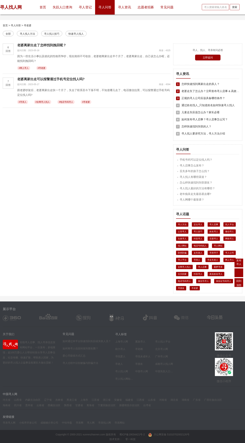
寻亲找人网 (104, 422)
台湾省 (147, 405)
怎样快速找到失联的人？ (193, 126)
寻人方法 (182, 224)
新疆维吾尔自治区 (129, 405)
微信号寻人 (203, 281)
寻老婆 (27, 25)
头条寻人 (182, 238)
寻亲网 (79, 422)
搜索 (234, 7)
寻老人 (119, 363)
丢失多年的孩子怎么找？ (195, 171)
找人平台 (229, 224)
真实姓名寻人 (215, 274)
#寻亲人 (22, 102)
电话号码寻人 (184, 281)
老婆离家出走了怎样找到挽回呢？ (41, 45)
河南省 (163, 399)
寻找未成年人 (142, 356)
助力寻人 (120, 349)
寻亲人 (197, 260)
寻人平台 (182, 260)
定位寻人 (198, 224)
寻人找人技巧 (51, 33)
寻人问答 (104, 7)
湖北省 (174, 399)
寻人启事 (213, 224)
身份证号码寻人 (223, 281)
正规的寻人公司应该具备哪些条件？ (200, 98)
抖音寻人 (198, 238)
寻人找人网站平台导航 (124, 378)
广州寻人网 (161, 356)
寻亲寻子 (213, 253)
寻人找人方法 (27, 33)
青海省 (90, 405)
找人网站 (182, 245)
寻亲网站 (120, 422)
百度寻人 (213, 238)
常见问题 (166, 7)
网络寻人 (229, 238)
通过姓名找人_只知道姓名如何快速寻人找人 (205, 105)
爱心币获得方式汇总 (74, 355)
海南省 (6, 405)
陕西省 (68, 405)
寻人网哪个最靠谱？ (192, 199)
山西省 (18, 399)
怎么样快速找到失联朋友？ (196, 182)
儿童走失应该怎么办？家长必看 (198, 112)
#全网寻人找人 (43, 102)
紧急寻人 (140, 341)
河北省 (6, 399)
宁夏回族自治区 (107, 405)
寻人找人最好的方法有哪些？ (197, 188)
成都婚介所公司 (49, 422)
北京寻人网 (161, 349)
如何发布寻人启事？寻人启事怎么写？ (202, 119)
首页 (44, 6)
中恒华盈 (67, 422)
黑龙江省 (72, 399)
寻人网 (91, 422)
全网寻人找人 (184, 267)
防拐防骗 (182, 253)
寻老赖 (139, 349)
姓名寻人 (213, 231)
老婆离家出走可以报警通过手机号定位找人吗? (51, 79)
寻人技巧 (198, 231)
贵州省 (29, 405)
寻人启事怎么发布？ (192, 165)
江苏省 (95, 399)
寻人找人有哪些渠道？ (193, 176)
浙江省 (107, 399)
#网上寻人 (24, 68)
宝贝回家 (182, 274)
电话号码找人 (200, 245)
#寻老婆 (42, 68)
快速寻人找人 (76, 33)
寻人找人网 (121, 371)
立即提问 (208, 57)
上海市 (84, 399)
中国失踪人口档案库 (164, 371)
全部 (8, 33)
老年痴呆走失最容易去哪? (195, 193)
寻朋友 (181, 288)
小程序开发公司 (28, 422)
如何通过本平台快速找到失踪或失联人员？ (87, 341)
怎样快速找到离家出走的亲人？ (198, 83)
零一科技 (130, 439)
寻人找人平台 (162, 341)
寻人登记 (85, 7)
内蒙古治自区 (32, 399)
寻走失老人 (212, 260)
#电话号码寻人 (66, 102)
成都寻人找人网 (164, 363)
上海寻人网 (121, 341)
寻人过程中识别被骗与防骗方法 (80, 363)
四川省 (18, 405)
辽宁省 (48, 399)
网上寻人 (229, 260)
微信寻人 (229, 231)
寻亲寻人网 (9, 422)
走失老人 (198, 253)
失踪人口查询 (62, 7)
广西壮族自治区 (213, 399)
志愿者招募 (146, 7)
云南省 (40, 405)
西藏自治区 (54, 405)
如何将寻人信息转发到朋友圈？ (80, 348)
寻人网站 (218, 245)
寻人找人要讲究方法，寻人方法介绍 (200, 133)
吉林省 (59, 399)
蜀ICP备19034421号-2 (132, 434)
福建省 (129, 399)
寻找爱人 (120, 356)
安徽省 (118, 399)
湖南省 (185, 399)
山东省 (152, 399)
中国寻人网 (141, 371)
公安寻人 (182, 231)
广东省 (197, 399)
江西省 (140, 399)
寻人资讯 (124, 7)
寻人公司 (229, 253)
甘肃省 (79, 405)
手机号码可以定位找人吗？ (196, 159)
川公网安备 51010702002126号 (168, 434)
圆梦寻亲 (218, 267)
